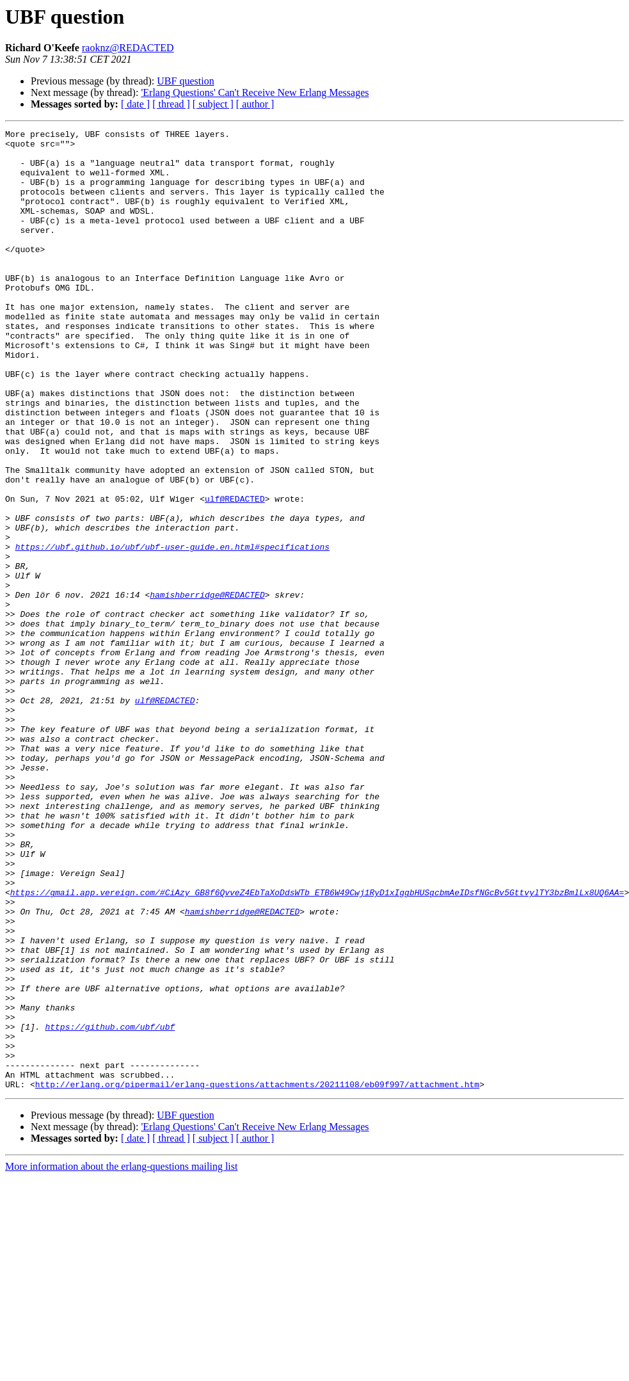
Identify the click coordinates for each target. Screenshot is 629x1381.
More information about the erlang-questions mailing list (121, 1358)
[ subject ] (213, 104)
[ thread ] (171, 104)
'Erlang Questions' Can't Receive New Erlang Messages (255, 92)
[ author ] (255, 104)
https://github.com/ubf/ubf (110, 1207)
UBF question (185, 81)
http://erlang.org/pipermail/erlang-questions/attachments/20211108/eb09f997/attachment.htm (257, 1276)
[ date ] (135, 104)
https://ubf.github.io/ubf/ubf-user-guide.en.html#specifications (172, 631)
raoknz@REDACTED (128, 47)
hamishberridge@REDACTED (207, 688)
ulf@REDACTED (235, 573)
